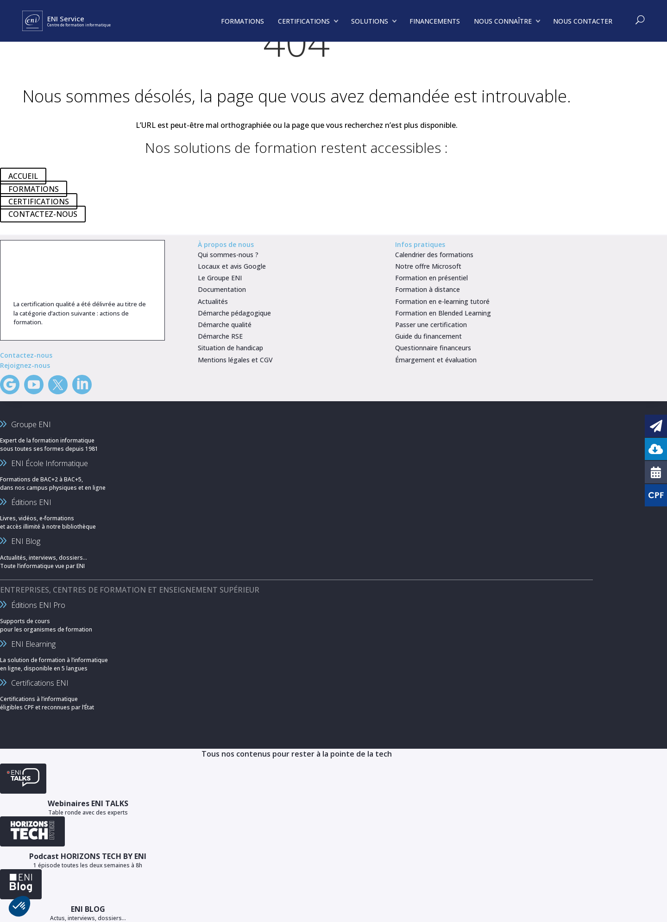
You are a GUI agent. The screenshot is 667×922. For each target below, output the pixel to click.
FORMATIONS (33, 188)
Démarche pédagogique (234, 313)
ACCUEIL (23, 176)
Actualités (213, 301)
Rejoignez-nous (25, 365)
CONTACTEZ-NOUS (42, 214)
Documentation (222, 289)
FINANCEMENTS (434, 21)
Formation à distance (427, 289)
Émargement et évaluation (436, 359)
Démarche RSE (220, 336)
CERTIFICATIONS (38, 201)
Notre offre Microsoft (428, 266)
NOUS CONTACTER (582, 21)
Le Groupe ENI (220, 277)
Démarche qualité (225, 324)
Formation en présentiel (431, 277)
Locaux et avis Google (232, 266)
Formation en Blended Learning (443, 313)
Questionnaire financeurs (433, 347)
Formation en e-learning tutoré (442, 301)
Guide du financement (428, 336)
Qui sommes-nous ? (228, 254)
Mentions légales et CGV (235, 359)
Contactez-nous (26, 355)
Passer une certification (431, 324)
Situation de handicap (230, 347)
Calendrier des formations (434, 254)
